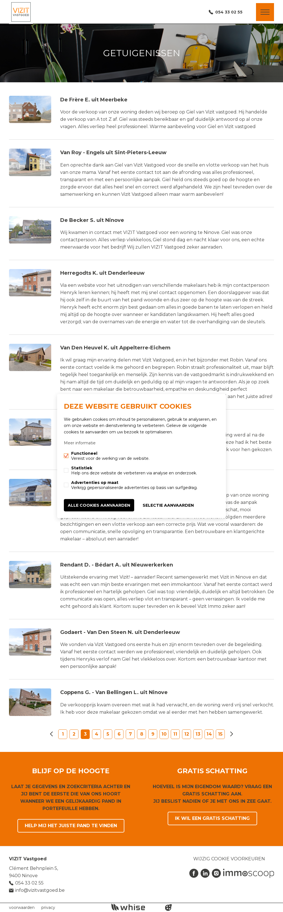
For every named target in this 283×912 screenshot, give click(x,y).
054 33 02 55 (228, 12)
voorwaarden (22, 907)
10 (164, 734)
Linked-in (205, 873)
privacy (48, 907)
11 (175, 734)
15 (220, 734)
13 (198, 734)
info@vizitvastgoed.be (40, 890)
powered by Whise (134, 907)
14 (209, 734)
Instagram (216, 873)
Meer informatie (80, 442)
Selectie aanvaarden (168, 505)
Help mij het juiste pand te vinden (71, 825)
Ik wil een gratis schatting (212, 818)
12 (186, 734)
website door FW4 (168, 907)
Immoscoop (248, 873)
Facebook (193, 873)
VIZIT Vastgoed (28, 858)
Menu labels (265, 12)
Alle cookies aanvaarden (99, 505)
